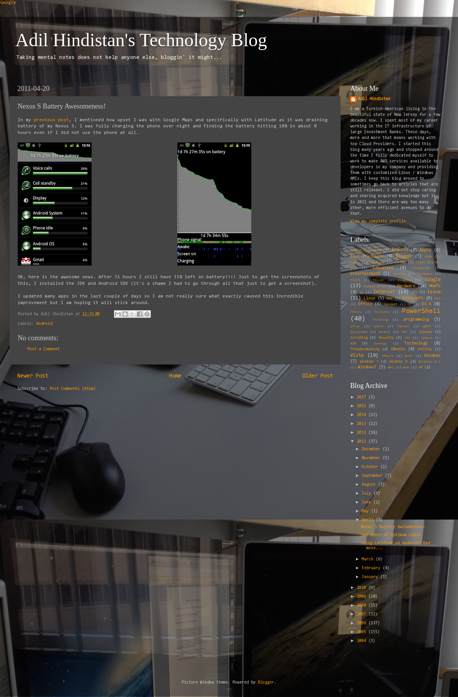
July (367, 493)
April (369, 520)
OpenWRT (391, 304)
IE (361, 292)
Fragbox (404, 280)
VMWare (387, 356)
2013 (362, 424)
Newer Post (32, 376)
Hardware (406, 286)
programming (416, 320)
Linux (369, 298)
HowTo (435, 286)
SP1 (407, 337)
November (372, 458)
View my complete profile (378, 221)
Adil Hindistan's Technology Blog (141, 40)
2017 (362, 397)
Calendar (377, 262)
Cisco (420, 262)
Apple (425, 250)
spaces (427, 337)
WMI (391, 367)
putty (378, 326)
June (367, 502)
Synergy (380, 343)
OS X (426, 304)
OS (409, 304)
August (370, 485)
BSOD (429, 256)
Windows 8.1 (430, 361)
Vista (357, 355)
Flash (355, 280)
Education (383, 268)
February (372, 568)
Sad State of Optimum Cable (391, 535)
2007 (362, 614)
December (372, 449)
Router (384, 332)
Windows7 (367, 367)
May (366, 511)
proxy (355, 326)
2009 (362, 597)
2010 (362, 588)
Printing (380, 319)
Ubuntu (398, 349)
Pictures (382, 312)
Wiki (409, 356)
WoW (406, 367)
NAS (438, 298)
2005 (362, 632)
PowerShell (421, 311)
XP (421, 367)
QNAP (427, 326)
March (369, 559)
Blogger (404, 256)
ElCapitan (421, 268)
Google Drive (375, 286)
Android (44, 324)
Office (365, 304)
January (371, 577)
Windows (433, 356)
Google (8, 2)
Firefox (399, 274)
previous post (51, 120)
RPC (405, 332)
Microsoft (413, 298)
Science (425, 332)
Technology (416, 343)
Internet (384, 291)
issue (434, 291)
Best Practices (366, 256)
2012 (362, 433)
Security (386, 338)
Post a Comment (43, 349)
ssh (353, 344)
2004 (362, 641)
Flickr (378, 280)
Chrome (400, 262)
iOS (414, 292)
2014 (362, 415)
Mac (390, 299)
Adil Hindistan (374, 99)
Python (403, 326)
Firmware (425, 274)
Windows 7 (369, 362)
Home (175, 376)
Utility (425, 349)
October (371, 467)
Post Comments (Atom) (73, 389)
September (373, 476)
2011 (362, 442)
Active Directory (365, 250)
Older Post (317, 376)
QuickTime (359, 332)
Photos (356, 312)
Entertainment (365, 274)
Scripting (359, 338)
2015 (362, 406)
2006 (362, 623)
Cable (355, 262)
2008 (362, 605)
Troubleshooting (364, 349)
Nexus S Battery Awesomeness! (393, 527)
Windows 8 (398, 362)
